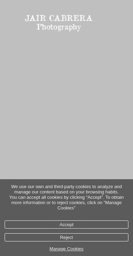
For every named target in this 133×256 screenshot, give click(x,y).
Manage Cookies (66, 248)
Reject (66, 237)
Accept (66, 224)
